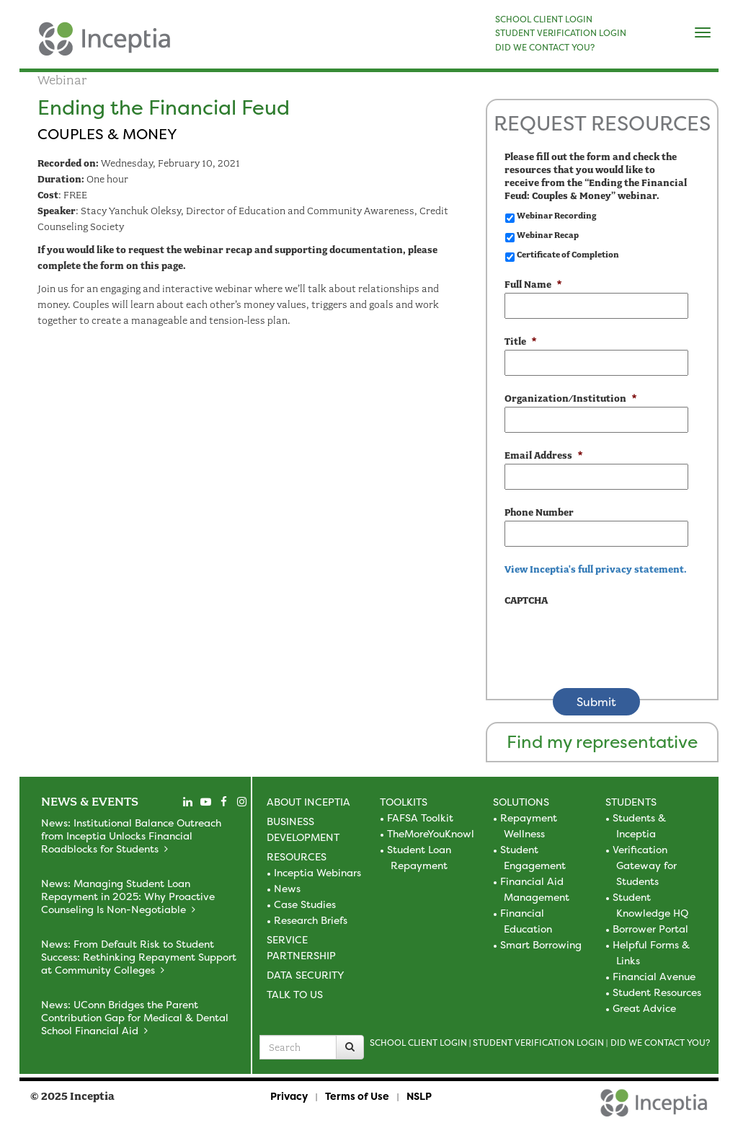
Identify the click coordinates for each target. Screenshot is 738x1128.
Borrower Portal (650, 928)
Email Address (543, 455)
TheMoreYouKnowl (430, 833)
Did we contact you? (660, 1042)
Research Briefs (310, 920)
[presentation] (614, 637)
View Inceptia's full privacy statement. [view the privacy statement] (595, 569)
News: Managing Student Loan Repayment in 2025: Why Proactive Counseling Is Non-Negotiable (128, 896)
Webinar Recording (556, 216)
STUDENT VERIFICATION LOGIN (560, 33)
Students (631, 801)
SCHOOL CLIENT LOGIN (543, 19)
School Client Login (418, 1042)
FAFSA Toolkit (420, 817)
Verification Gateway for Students (645, 865)
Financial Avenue (654, 976)
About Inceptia (308, 801)
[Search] (350, 1047)
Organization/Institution (570, 398)
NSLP (419, 1096)
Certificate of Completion (568, 255)
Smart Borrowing (541, 944)
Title (520, 341)
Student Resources (657, 992)
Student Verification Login (538, 1042)
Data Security (305, 975)
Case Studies (305, 904)
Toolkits (403, 801)
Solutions (521, 801)
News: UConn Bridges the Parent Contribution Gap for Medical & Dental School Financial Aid (134, 1017)
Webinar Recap (548, 235)
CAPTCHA (526, 600)
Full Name (532, 284)
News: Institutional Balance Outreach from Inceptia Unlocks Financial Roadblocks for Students (131, 835)
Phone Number (539, 512)
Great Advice (644, 1008)
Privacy (289, 1096)
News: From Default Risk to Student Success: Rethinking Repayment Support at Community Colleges (138, 957)
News (287, 888)
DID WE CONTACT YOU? (545, 48)
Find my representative (602, 742)
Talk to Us (295, 994)
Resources (296, 856)
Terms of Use (357, 1096)
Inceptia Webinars (317, 872)
